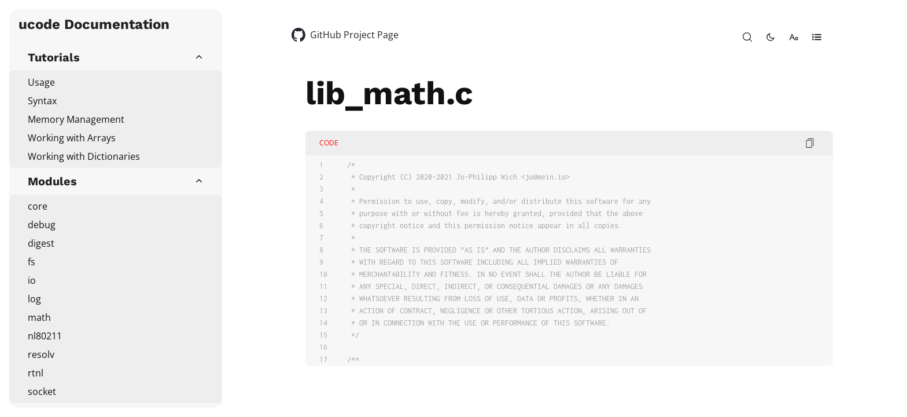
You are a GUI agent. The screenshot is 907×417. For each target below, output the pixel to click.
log (34, 298)
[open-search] (747, 37)
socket (42, 391)
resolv (41, 354)
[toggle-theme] (770, 37)
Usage (41, 82)
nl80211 (45, 336)
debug (42, 224)
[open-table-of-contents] (817, 37)
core (37, 206)
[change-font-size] (793, 37)
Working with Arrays (72, 137)
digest (41, 243)
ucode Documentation (94, 24)
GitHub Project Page (354, 34)
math (39, 317)
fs (31, 261)
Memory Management (76, 119)
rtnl (35, 373)
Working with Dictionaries (84, 156)
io (32, 280)
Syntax (42, 100)
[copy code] (810, 143)
